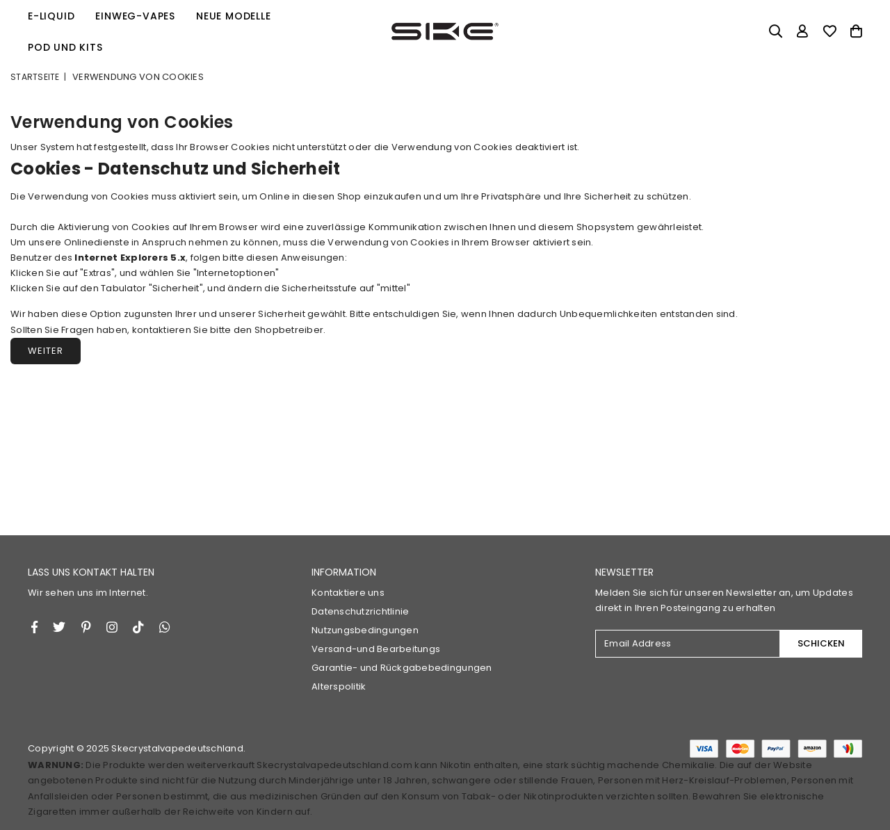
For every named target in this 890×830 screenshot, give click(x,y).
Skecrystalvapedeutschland (177, 748)
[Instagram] (86, 627)
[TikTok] (138, 627)
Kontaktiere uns (348, 592)
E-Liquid (51, 16)
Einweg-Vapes (135, 16)
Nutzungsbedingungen (365, 630)
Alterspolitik (339, 686)
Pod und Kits (65, 47)
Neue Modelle (233, 16)
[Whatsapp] (165, 627)
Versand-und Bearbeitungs (376, 649)
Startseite (35, 77)
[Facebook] (34, 627)
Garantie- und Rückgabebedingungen (402, 667)
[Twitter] (59, 627)
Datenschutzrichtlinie (360, 611)
